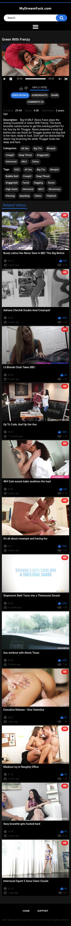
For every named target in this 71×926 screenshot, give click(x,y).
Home (26, 910)
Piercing (10, 196)
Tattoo (35, 161)
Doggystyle (43, 155)
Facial (26, 182)
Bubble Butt (12, 176)
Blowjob (51, 148)
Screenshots (39, 95)
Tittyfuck (51, 196)
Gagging (38, 182)
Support (42, 910)
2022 (17, 169)
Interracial (11, 161)
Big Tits (38, 148)
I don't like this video (26, 88)
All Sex (25, 148)
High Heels (12, 189)
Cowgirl (10, 155)
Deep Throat (25, 155)
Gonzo (51, 182)
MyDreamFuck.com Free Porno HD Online (29, 920)
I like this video (21, 88)
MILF (24, 161)
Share (54, 95)
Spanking (25, 196)
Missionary (54, 189)
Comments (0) (35, 102)
